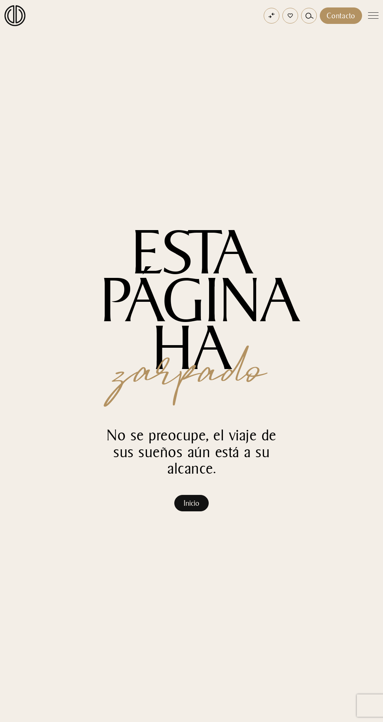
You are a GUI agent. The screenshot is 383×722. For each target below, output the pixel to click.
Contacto (341, 15)
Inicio (191, 503)
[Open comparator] (271, 16)
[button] (290, 16)
